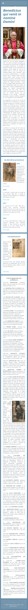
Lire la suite (6, 186)
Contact (14, 602)
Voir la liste (6, 271)
